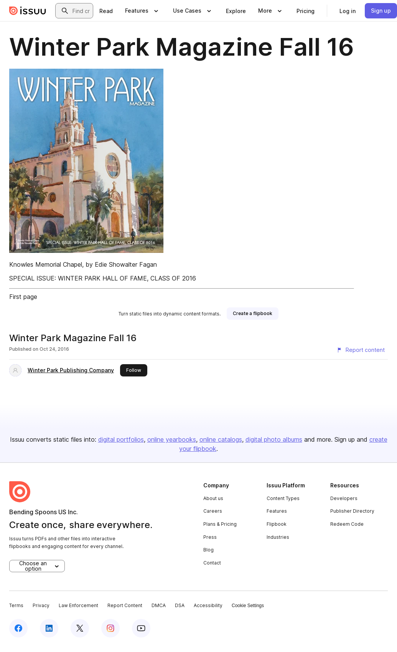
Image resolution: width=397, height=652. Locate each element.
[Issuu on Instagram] (110, 628)
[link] (106, 10)
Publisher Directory (352, 511)
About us (213, 498)
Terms (16, 605)
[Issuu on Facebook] (18, 628)
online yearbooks (171, 439)
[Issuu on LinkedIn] (49, 628)
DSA (179, 605)
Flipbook (277, 524)
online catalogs (220, 439)
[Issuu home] (27, 11)
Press (210, 537)
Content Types (283, 498)
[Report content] (360, 350)
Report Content (124, 605)
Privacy (41, 605)
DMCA (159, 605)
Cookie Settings (248, 605)
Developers (343, 498)
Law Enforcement (78, 605)
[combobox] (81, 10)
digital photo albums (273, 439)
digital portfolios (121, 439)
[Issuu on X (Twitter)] (80, 628)
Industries (278, 537)
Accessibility (208, 605)
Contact (212, 563)
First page (23, 296)
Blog (208, 550)
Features (277, 511)
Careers (212, 511)
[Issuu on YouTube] (141, 628)
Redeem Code (347, 524)
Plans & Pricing (220, 524)
